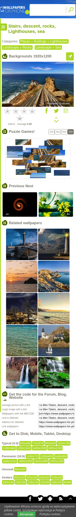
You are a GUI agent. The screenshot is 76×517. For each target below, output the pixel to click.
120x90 (44, 482)
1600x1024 (10, 461)
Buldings (40, 41)
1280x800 (47, 456)
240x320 (44, 477)
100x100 (56, 482)
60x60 (67, 482)
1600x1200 (55, 448)
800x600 (50, 443)
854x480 (20, 469)
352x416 (19, 477)
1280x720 (32, 456)
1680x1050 (25, 461)
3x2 (58, 131)
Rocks (26, 47)
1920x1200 (57, 461)
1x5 (52, 131)
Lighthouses (58, 41)
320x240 (31, 477)
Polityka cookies (50, 514)
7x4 (71, 131)
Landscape (11, 47)
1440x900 (61, 456)
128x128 (33, 482)
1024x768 (63, 443)
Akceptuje (26, 514)
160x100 (8, 482)
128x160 (20, 482)
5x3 (64, 131)
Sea (58, 47)
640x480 (25, 443)
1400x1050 (39, 448)
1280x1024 (24, 448)
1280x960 (9, 448)
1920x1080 (41, 461)
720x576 (37, 443)
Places (25, 41)
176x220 (56, 477)
